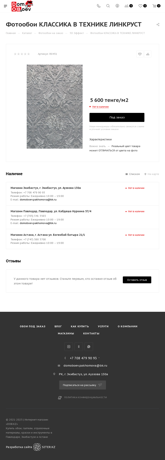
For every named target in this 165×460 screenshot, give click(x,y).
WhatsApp (89, 346)
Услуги (103, 326)
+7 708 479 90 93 (83, 358)
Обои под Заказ (32, 326)
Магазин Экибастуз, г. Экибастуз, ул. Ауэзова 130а (46, 188)
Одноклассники (79, 346)
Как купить (80, 326)
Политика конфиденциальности (85, 397)
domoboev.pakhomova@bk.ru (38, 199)
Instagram (69, 346)
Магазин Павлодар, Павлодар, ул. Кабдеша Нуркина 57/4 (51, 211)
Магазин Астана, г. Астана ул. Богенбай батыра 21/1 (48, 235)
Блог (58, 326)
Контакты (91, 333)
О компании (128, 326)
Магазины (66, 333)
